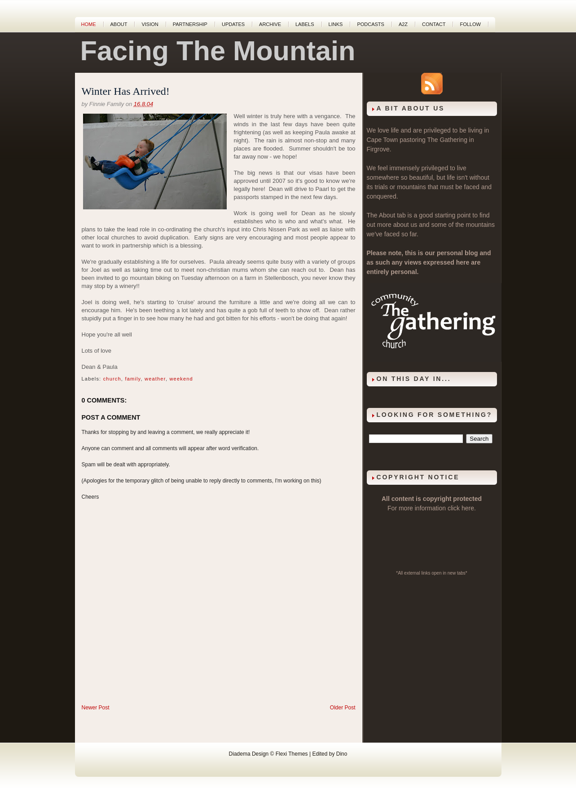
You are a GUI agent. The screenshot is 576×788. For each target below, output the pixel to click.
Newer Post (96, 707)
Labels (304, 24)
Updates (233, 24)
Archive (270, 24)
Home (88, 24)
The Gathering (447, 139)
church (112, 378)
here (468, 508)
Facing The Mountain (218, 50)
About (119, 24)
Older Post (343, 707)
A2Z (403, 24)
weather (155, 378)
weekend (181, 378)
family (133, 378)
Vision (149, 24)
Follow (470, 24)
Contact (433, 24)
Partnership (190, 24)
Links (336, 24)
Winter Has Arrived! (126, 91)
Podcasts (370, 24)
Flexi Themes (292, 754)
